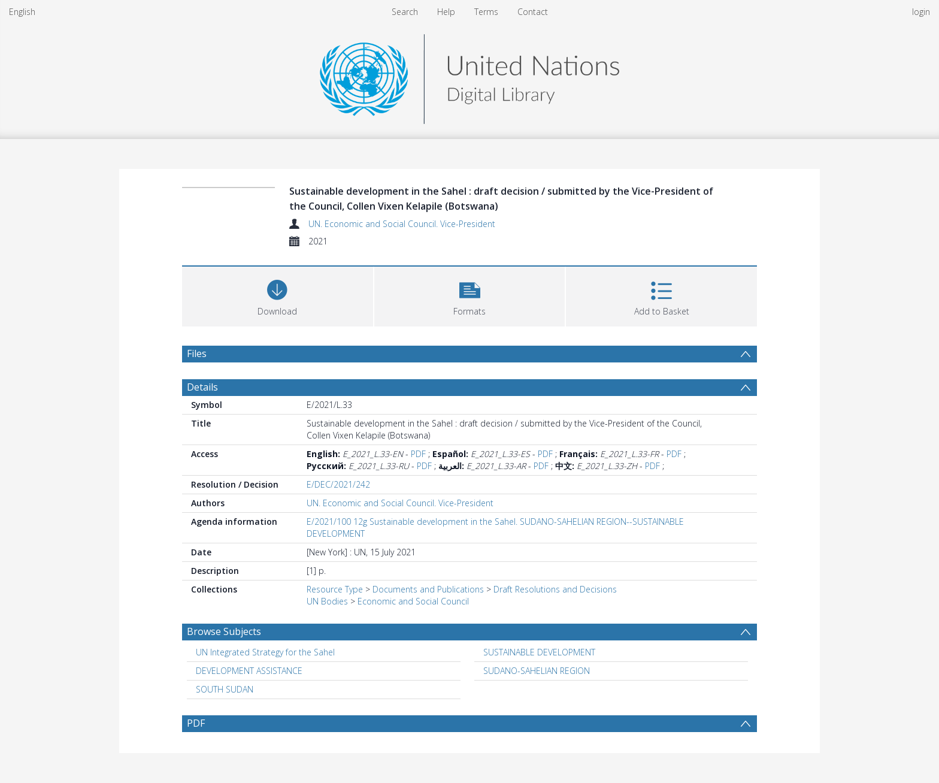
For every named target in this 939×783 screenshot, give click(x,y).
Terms (486, 11)
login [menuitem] (921, 11)
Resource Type (335, 589)
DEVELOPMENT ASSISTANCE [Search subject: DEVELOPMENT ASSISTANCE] (249, 670)
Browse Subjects (224, 631)
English (22, 11)
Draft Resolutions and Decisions (555, 589)
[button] (469, 295)
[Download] (277, 295)
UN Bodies (327, 601)
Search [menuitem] (405, 11)
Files (197, 353)
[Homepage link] (469, 76)
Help (446, 11)
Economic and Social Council (413, 601)
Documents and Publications (428, 589)
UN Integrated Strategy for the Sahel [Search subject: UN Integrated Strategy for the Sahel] (265, 652)
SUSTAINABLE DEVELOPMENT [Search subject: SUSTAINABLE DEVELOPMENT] (539, 652)
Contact (532, 11)
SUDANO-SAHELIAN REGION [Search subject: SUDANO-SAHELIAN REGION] (536, 670)
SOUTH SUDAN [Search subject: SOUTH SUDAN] (224, 689)
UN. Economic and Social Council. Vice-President (401, 223)
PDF (418, 453)
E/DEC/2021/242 (338, 484)
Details (202, 387)
